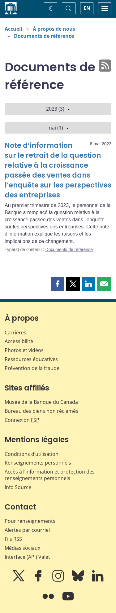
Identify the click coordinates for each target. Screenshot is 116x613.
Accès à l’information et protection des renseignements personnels (50, 475)
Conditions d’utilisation (31, 454)
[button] (57, 284)
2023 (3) (58, 108)
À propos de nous (54, 28)
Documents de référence (44, 36)
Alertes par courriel (27, 530)
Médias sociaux (22, 548)
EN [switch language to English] (87, 8)
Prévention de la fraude (32, 368)
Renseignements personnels (38, 462)
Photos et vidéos (24, 350)
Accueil (13, 28)
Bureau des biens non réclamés (41, 411)
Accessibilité (19, 341)
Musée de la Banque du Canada (41, 402)
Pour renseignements (30, 521)
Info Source (18, 487)
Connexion (22, 420)
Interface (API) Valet (27, 556)
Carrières (15, 332)
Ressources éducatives (31, 359)
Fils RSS (13, 539)
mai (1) (58, 127)
